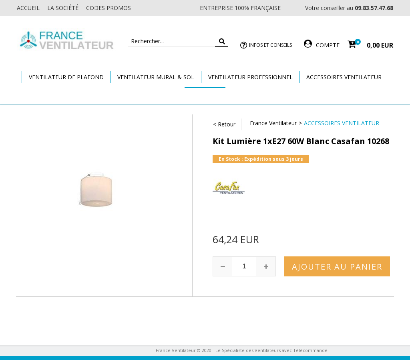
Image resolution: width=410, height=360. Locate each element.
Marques (205, 95)
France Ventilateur (273, 123)
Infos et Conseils (270, 45)
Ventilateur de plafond (66, 77)
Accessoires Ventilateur (344, 77)
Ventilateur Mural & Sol (155, 77)
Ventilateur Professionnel (250, 77)
